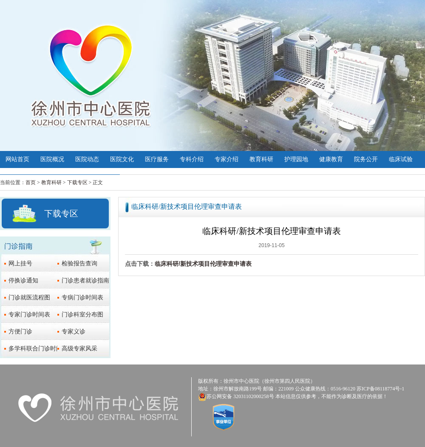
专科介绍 (192, 159)
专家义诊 (73, 331)
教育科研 (261, 159)
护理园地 (296, 159)
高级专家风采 (79, 348)
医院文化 (122, 159)
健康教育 (331, 159)
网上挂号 (20, 263)
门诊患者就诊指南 (85, 280)
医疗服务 (157, 159)
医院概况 (52, 159)
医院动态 (87, 159)
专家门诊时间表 (29, 314)
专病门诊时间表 (82, 297)
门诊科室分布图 (82, 314)
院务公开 (366, 159)
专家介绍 (226, 159)
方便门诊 (20, 331)
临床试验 (401, 159)
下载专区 (77, 182)
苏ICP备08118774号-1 (380, 389)
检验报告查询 (79, 263)
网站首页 (17, 159)
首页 (31, 182)
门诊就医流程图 (29, 297)
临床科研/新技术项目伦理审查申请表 (203, 263)
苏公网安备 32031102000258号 (240, 396)
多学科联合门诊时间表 (38, 348)
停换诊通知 (23, 280)
